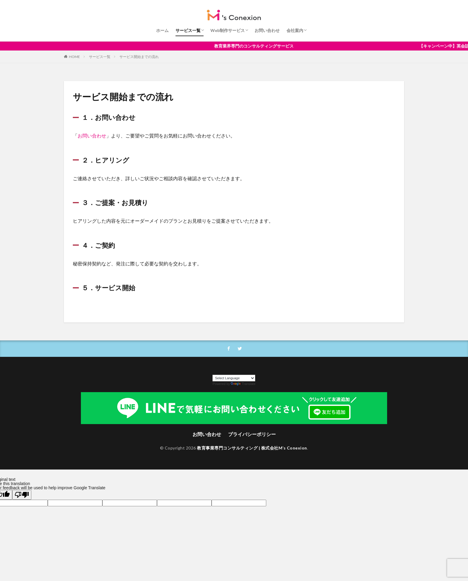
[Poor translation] (21, 495)
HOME (74, 56)
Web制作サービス (227, 30)
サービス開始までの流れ (139, 56)
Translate (243, 384)
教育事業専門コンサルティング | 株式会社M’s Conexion (252, 447)
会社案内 (295, 30)
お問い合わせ (267, 30)
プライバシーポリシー (252, 434)
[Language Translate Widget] (234, 378)
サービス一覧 (188, 30)
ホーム (162, 30)
